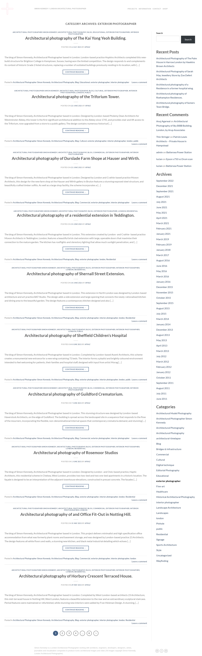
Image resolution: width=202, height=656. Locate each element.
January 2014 (163, 324)
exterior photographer (118, 32)
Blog (89, 32)
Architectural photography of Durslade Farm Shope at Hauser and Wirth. (76, 158)
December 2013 (164, 329)
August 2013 (163, 334)
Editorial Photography (167, 470)
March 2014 (162, 318)
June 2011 (161, 398)
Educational (99, 32)
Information (145, 9)
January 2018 (163, 249)
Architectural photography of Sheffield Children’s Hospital (76, 335)
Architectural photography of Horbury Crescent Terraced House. (75, 576)
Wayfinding (162, 560)
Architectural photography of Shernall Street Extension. (76, 273)
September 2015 (164, 303)
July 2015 (161, 313)
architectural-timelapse (168, 438)
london (80, 92)
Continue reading (76, 71)
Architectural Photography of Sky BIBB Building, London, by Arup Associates (174, 125)
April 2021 (161, 217)
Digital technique (165, 464)
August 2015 (163, 308)
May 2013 (161, 340)
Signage (160, 539)
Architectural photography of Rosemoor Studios (76, 452)
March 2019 (162, 239)
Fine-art (160, 486)
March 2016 (162, 276)
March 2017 (162, 255)
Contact (157, 9)
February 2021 (164, 228)
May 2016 (161, 271)
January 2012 (163, 372)
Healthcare (162, 491)
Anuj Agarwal (163, 121)
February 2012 (164, 366)
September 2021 (164, 191)
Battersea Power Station (179, 152)
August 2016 (163, 260)
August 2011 (163, 388)
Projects (132, 9)
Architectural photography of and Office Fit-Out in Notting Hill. (75, 514)
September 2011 (164, 382)
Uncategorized (164, 555)
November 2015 (164, 292)
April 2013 (161, 345)
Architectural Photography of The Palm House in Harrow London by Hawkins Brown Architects (176, 62)
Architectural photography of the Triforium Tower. (76, 96)
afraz (87, 47)
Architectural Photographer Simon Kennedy (35, 32)
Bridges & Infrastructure (168, 449)
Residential (132, 211)
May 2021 (161, 212)
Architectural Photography (72, 32)
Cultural (99, 91)
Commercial (99, 152)
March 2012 (162, 361)
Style (158, 550)
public (88, 92)
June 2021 (161, 207)
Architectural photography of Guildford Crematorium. (75, 394)
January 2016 (163, 281)
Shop (165, 9)
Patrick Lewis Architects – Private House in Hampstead (171, 141)
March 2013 (162, 350)
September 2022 (164, 180)
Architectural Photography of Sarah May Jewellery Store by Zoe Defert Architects (174, 75)
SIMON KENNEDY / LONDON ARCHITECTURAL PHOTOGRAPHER (60, 9)
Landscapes (162, 512)
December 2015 (164, 287)
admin (159, 152)
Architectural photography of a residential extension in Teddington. (76, 215)
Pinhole (160, 523)
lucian (159, 159)
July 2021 (161, 201)
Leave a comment (139, 82)
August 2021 (163, 196)
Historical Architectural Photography (175, 496)
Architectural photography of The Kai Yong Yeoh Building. (75, 38)
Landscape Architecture (168, 507)
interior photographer (120, 82)
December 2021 (164, 185)
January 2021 (163, 233)
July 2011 (161, 393)
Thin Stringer (163, 136)
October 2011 (163, 377)
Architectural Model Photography (173, 413)
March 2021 (162, 223)
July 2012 (161, 356)
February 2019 (164, 244)
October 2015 (163, 297)
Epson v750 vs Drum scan (179, 159)
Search (159, 33)
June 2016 (161, 265)
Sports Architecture (166, 544)
